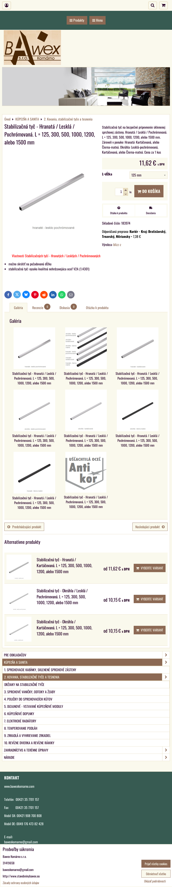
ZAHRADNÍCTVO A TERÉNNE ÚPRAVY (87, 750)
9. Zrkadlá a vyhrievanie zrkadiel (27, 735)
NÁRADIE (87, 757)
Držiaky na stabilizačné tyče (24, 684)
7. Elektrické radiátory (20, 720)
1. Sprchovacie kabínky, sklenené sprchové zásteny (40, 669)
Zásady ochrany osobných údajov (21, 882)
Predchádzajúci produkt (24, 526)
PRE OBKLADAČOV (87, 654)
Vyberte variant (149, 567)
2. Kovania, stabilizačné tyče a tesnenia (87, 677)
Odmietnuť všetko (156, 873)
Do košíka (148, 191)
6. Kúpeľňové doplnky (19, 713)
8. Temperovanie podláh (20, 728)
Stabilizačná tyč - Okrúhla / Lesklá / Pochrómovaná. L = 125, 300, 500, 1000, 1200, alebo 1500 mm (62, 597)
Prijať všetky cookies (156, 863)
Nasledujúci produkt (150, 526)
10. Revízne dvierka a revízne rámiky (29, 742)
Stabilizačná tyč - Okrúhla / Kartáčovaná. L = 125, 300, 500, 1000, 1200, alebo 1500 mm (64, 628)
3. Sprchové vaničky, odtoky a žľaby (29, 691)
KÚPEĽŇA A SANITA (87, 662)
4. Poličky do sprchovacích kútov (28, 699)
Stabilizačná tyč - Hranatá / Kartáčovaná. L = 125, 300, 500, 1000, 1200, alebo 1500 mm (64, 566)
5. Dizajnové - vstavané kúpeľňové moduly (33, 706)
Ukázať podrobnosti (155, 881)
